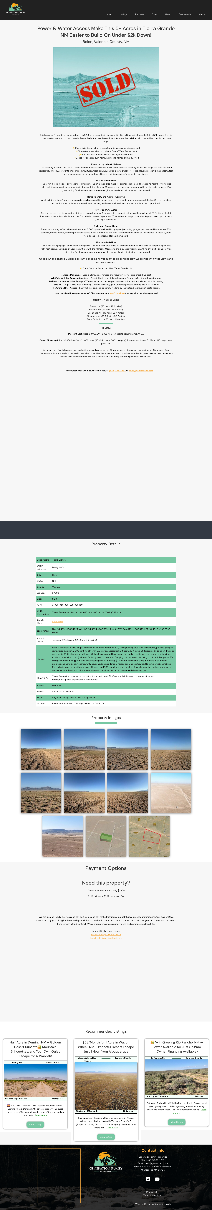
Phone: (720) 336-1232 (153, 1160)
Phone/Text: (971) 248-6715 (106, 934)
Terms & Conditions (153, 1195)
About (168, 14)
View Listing (35, 1124)
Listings (123, 14)
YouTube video (117, 293)
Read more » (41, 1115)
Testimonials (185, 14)
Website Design (143, 1204)
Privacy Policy (153, 1192)
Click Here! (57, 621)
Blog (154, 14)
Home (109, 14)
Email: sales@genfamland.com (106, 938)
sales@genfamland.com (141, 370)
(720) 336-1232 (117, 370)
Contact (203, 14)
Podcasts (139, 14)
